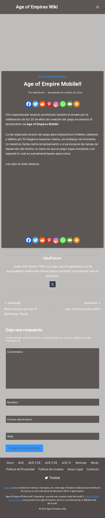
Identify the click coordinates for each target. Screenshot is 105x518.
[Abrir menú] (97, 7)
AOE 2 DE (34, 462)
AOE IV (66, 462)
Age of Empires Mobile (53, 77)
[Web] (52, 436)
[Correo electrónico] (52, 419)
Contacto (93, 469)
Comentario (16, 352)
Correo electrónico (20, 419)
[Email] (70, 104)
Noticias (81, 462)
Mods (94, 462)
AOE (21, 462)
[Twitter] (35, 104)
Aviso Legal (75, 469)
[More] (77, 104)
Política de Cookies (51, 469)
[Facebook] (29, 104)
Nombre (13, 402)
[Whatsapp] (63, 104)
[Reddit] (42, 104)
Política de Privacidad (20, 469)
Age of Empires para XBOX (78, 306)
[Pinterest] (49, 104)
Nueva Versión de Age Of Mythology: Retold (27, 308)
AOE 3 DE (51, 462)
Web (10, 436)
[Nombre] (52, 402)
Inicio (10, 462)
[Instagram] (56, 104)
